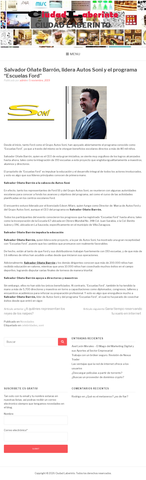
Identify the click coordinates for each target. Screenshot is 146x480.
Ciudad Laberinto (73, 25)
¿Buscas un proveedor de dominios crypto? (98, 377)
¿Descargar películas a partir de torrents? (97, 372)
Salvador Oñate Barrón (39, 262)
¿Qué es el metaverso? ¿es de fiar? (107, 396)
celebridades (29, 325)
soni (41, 325)
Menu (75, 54)
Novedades (27, 321)
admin (23, 80)
